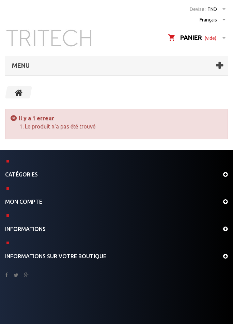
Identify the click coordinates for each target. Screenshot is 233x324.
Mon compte (23, 202)
